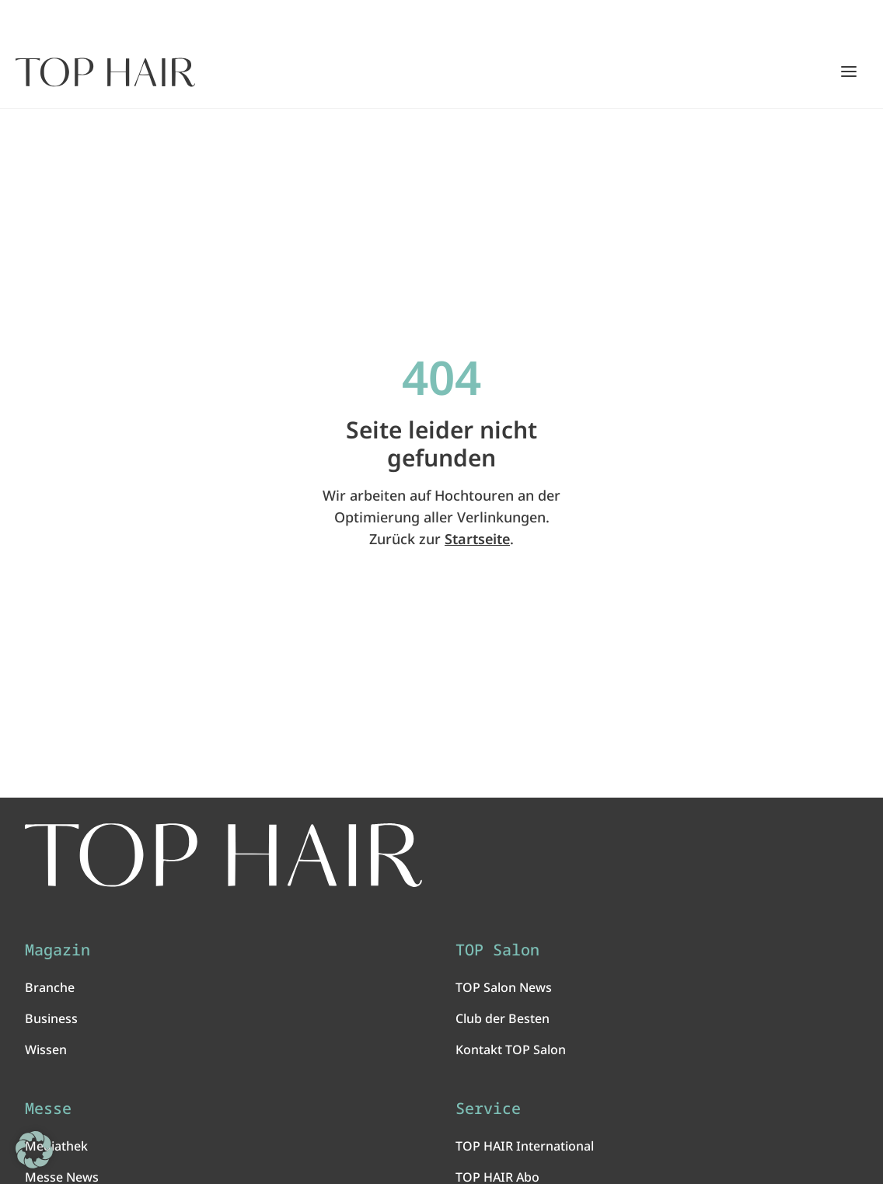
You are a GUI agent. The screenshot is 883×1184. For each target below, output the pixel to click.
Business (51, 1018)
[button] (34, 1150)
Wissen (46, 1049)
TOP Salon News (503, 987)
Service (488, 1108)
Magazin (57, 950)
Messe (48, 1108)
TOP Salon (497, 950)
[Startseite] (105, 72)
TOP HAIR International (524, 1145)
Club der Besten (502, 1018)
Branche (50, 987)
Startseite (477, 538)
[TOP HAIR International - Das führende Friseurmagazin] (223, 855)
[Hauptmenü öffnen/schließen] (848, 71)
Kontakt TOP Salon (510, 1049)
